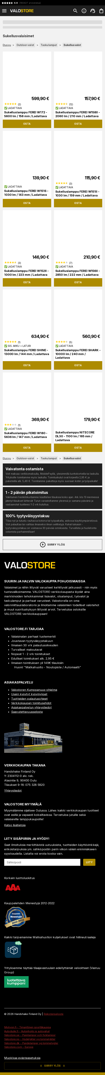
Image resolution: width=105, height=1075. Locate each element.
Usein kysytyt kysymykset (29, 694)
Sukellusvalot (72, 44)
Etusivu (7, 45)
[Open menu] (4, 10)
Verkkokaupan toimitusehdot (31, 703)
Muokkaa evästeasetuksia (22, 1058)
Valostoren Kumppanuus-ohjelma (34, 690)
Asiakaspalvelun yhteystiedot (31, 707)
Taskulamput (49, 44)
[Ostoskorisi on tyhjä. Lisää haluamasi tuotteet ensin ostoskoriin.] (101, 10)
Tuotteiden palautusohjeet (29, 698)
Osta (27, 123)
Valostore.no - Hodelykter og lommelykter (29, 1039)
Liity (89, 862)
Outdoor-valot (25, 44)
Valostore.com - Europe (18, 1047)
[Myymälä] (33, 752)
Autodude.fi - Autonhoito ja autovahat (27, 1031)
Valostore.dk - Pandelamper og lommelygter (31, 1043)
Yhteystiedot (13, 790)
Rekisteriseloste (53, 1014)
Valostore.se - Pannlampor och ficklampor (30, 1035)
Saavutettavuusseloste (27, 712)
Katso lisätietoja (15, 825)
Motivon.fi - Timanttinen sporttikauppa (27, 1027)
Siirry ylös (52, 544)
